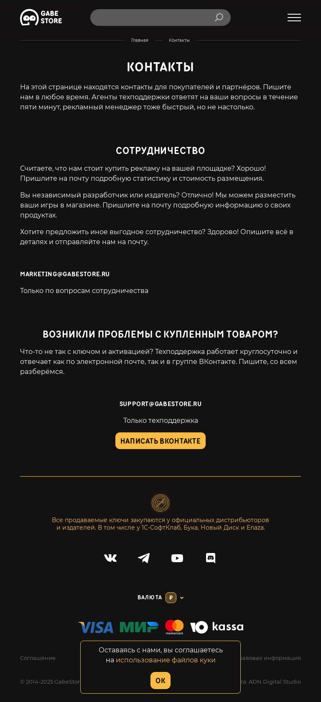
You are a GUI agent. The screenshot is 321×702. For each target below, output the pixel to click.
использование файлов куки (166, 660)
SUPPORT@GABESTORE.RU (161, 404)
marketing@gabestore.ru (65, 274)
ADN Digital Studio (275, 681)
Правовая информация (267, 657)
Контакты (179, 40)
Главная (139, 40)
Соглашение (38, 657)
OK (160, 681)
